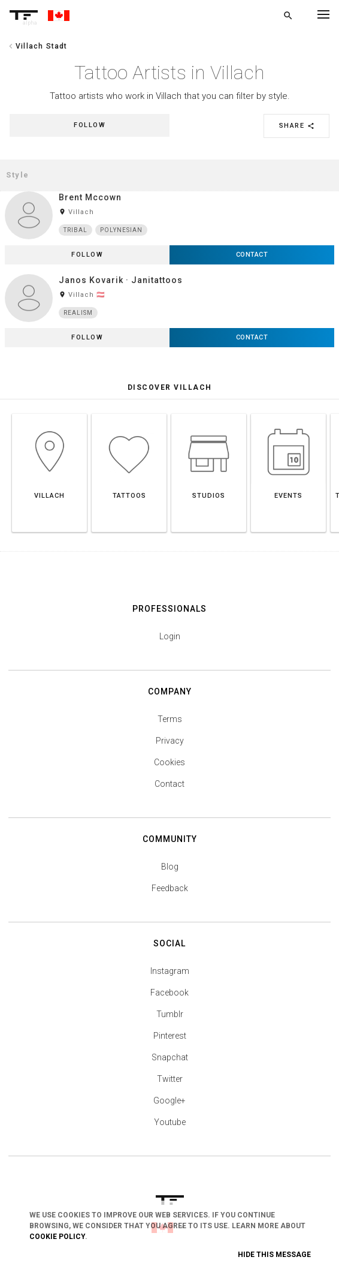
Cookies (169, 762)
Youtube (170, 1122)
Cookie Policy (57, 1236)
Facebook (169, 992)
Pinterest (169, 1036)
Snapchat (170, 1057)
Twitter (170, 1079)
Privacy (170, 740)
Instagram (169, 971)
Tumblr (169, 1014)
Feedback (170, 888)
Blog (169, 866)
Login (169, 636)
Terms (170, 719)
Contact (169, 784)
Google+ (169, 1100)
